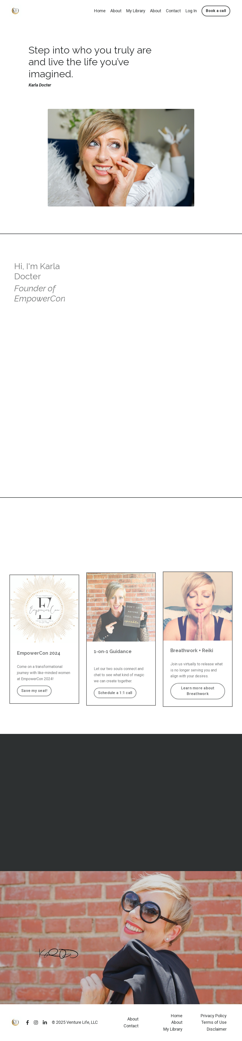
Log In (191, 10)
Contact (173, 10)
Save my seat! (34, 690)
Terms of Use (214, 1022)
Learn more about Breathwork (198, 691)
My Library (135, 10)
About (115, 10)
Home (100, 10)
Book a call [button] (216, 10)
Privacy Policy (214, 1015)
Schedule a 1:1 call (115, 693)
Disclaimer (217, 1029)
